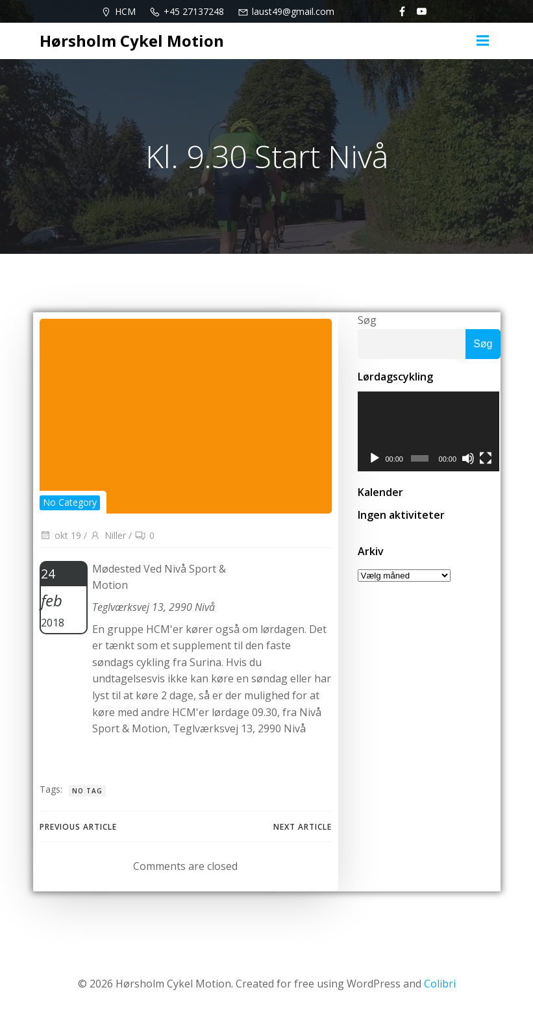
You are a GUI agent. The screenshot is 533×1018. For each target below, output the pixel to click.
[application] (429, 431)
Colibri (440, 983)
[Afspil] (374, 459)
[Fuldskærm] (486, 459)
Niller (108, 535)
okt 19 (60, 535)
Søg (367, 320)
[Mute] (468, 459)
